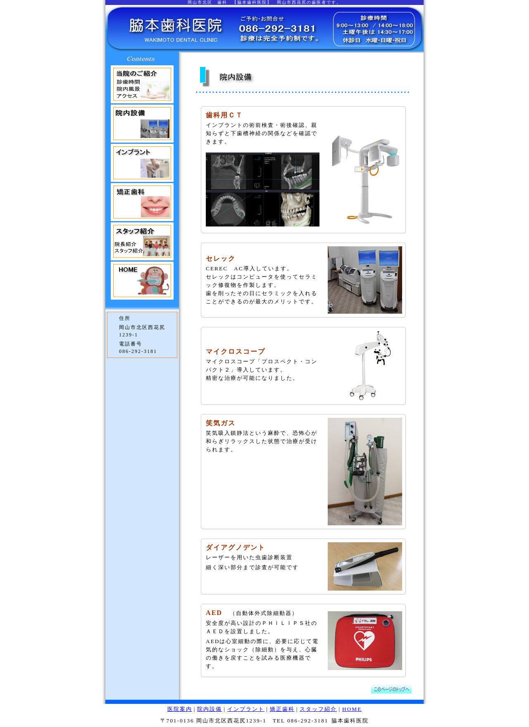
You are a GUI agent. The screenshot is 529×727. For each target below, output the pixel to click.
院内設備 (209, 709)
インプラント (245, 709)
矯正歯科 (282, 709)
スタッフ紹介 (318, 709)
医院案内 (179, 709)
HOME (352, 709)
